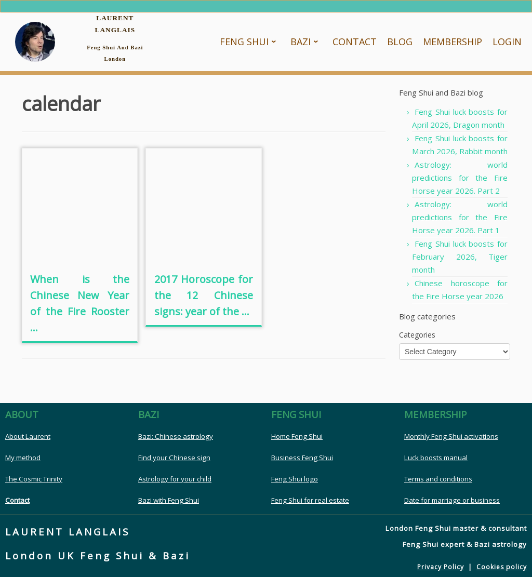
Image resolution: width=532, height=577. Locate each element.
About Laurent (27, 436)
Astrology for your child (174, 479)
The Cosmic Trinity (33, 479)
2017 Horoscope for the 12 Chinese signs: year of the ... (203, 295)
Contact (17, 500)
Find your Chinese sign (174, 457)
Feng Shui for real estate (310, 500)
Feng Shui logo (294, 479)
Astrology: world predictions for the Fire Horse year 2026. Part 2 (460, 177)
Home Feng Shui (297, 436)
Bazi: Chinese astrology (175, 436)
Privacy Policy (440, 566)
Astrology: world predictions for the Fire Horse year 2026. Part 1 (460, 217)
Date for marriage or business (452, 500)
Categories (417, 335)
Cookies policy (501, 566)
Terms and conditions (438, 479)
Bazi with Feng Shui (168, 500)
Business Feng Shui (302, 457)
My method (23, 457)
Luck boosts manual (436, 457)
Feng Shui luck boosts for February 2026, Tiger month (460, 256)
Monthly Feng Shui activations (451, 436)
